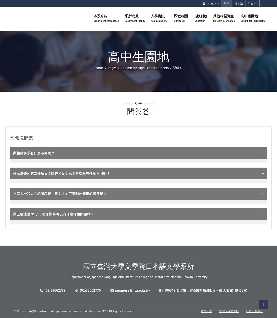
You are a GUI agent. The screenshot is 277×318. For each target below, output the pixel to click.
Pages (112, 68)
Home (99, 68)
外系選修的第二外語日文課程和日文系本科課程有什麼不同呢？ (61, 173)
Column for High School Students (145, 68)
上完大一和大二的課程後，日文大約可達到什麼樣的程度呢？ (60, 193)
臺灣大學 (206, 311)
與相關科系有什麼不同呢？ (34, 153)
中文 (226, 3)
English (252, 3)
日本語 (238, 3)
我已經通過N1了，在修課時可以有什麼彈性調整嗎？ (53, 214)
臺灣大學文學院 (229, 311)
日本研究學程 (254, 311)
